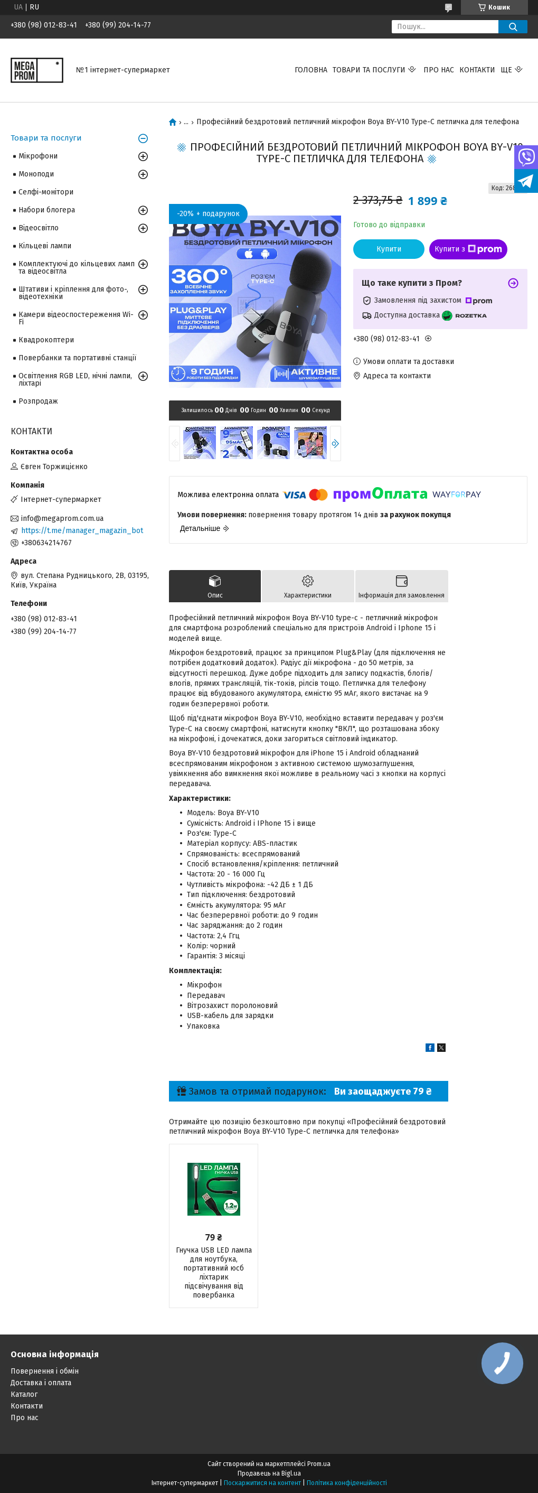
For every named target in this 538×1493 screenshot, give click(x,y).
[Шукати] (512, 26)
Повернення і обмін (45, 1371)
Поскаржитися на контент (262, 1483)
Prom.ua (319, 1464)
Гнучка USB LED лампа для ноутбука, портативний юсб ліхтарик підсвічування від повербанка (214, 1273)
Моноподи (36, 174)
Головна (311, 70)
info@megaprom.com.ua (62, 518)
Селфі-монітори (45, 192)
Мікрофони (38, 156)
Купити (388, 249)
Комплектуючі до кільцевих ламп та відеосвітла (76, 267)
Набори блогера (46, 210)
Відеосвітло (38, 227)
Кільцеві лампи (44, 245)
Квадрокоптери (46, 339)
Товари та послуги (369, 70)
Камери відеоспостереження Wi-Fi (76, 318)
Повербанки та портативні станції (77, 357)
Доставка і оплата (41, 1382)
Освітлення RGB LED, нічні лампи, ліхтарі (75, 379)
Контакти (477, 70)
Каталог (24, 1394)
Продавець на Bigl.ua (269, 1473)
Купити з (468, 249)
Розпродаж (38, 401)
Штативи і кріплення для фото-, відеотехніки (73, 293)
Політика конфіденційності (347, 1483)
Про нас (438, 70)
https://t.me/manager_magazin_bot (82, 530)
